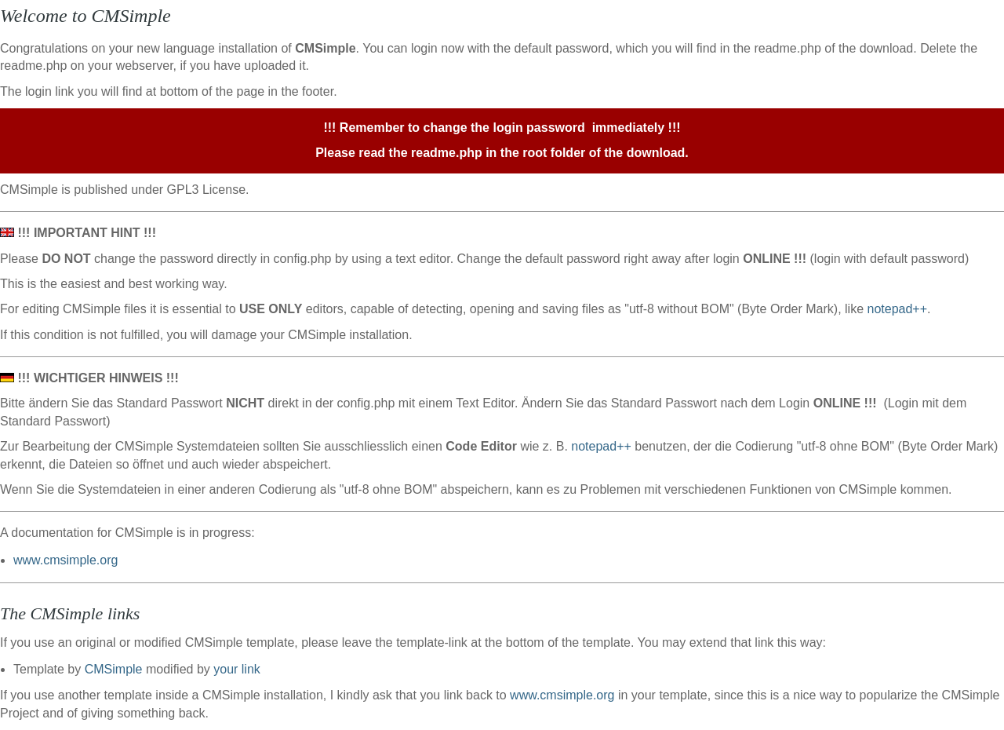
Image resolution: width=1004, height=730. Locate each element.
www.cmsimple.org (65, 560)
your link (236, 669)
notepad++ (897, 309)
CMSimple (114, 669)
